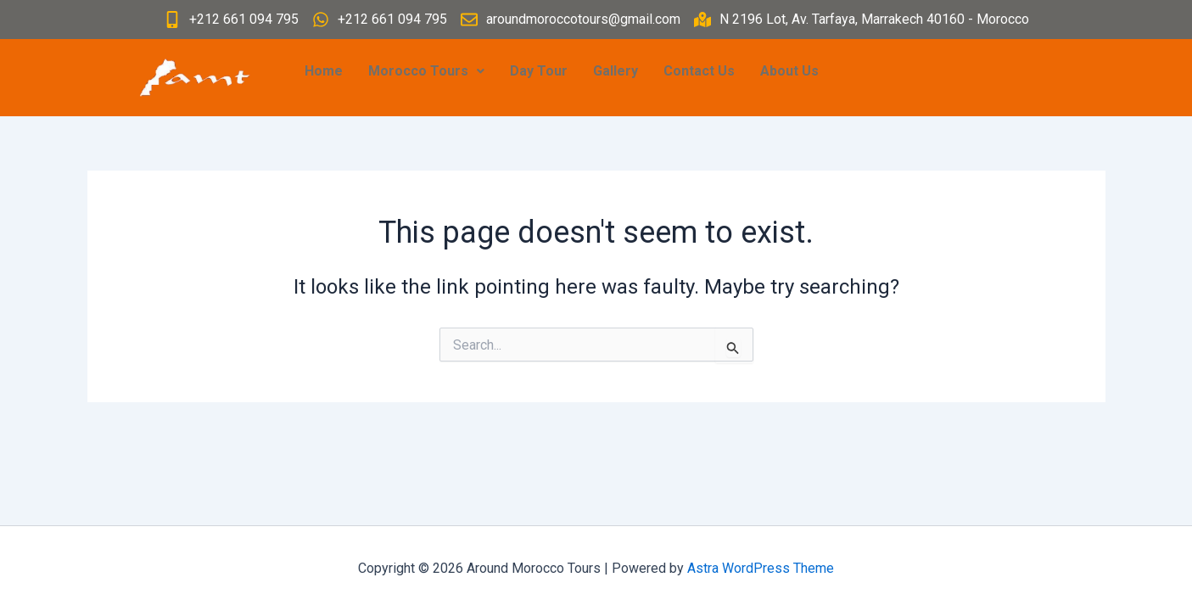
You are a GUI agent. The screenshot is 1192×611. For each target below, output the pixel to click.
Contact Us (699, 71)
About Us (789, 71)
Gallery (615, 71)
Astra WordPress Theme (760, 568)
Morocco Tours (426, 71)
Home (324, 71)
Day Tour (539, 71)
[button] (426, 71)
